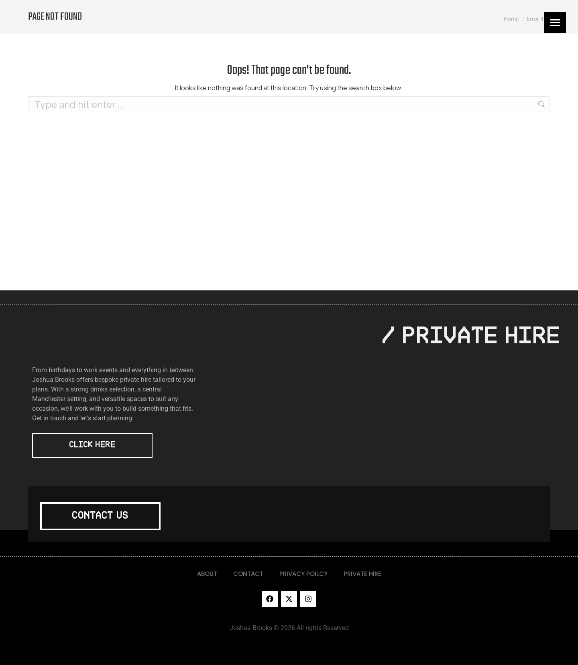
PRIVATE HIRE (362, 574)
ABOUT (207, 574)
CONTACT (248, 574)
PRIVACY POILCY (303, 574)
